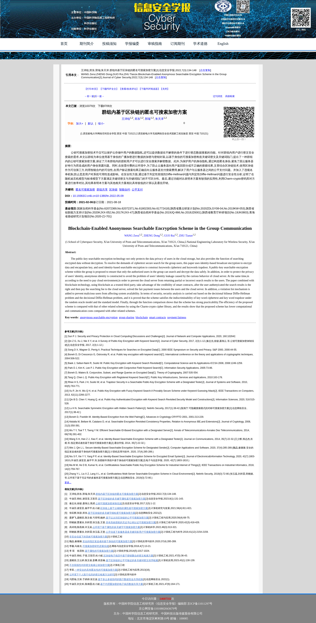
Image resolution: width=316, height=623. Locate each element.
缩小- (101, 123)
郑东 (137, 118)
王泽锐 (126, 118)
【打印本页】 (92, 89)
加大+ (79, 123)
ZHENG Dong (152, 235)
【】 (129, 89)
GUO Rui (169, 235)
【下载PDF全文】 (109, 89)
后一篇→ (99, 96)
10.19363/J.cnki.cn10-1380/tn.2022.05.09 (98, 195)
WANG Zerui (131, 235)
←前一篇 (89, 96)
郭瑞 (147, 118)
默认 (90, 123)
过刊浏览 (217, 96)
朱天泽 (159, 118)
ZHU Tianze (186, 235)
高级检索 (230, 96)
